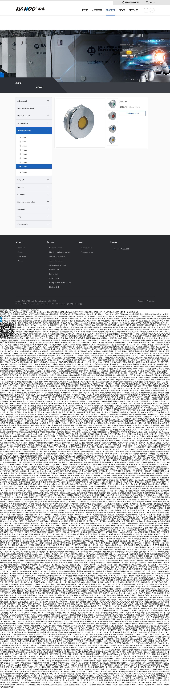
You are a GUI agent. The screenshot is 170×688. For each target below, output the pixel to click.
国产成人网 (52, 560)
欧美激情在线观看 (47, 386)
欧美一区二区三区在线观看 (51, 530)
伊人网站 (79, 423)
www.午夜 (142, 632)
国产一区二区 (77, 680)
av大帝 (94, 332)
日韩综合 (147, 397)
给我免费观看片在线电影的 (71, 430)
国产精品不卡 (155, 682)
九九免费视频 (121, 360)
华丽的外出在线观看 (99, 432)
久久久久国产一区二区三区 (91, 382)
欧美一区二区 (152, 667)
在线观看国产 (31, 560)
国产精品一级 (103, 491)
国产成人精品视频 (58, 491)
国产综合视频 (42, 356)
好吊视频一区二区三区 (83, 521)
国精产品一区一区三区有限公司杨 (105, 380)
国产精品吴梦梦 (127, 386)
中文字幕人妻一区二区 (50, 569)
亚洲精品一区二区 (46, 465)
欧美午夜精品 (130, 563)
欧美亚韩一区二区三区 (75, 364)
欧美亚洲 (65, 373)
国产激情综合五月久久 (150, 325)
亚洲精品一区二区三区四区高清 (155, 417)
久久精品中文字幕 (68, 347)
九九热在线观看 (56, 395)
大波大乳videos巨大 (12, 362)
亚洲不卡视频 (102, 497)
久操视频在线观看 (136, 327)
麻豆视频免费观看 (51, 454)
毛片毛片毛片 (65, 569)
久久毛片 (129, 316)
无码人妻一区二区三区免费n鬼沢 (17, 404)
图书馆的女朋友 (70, 358)
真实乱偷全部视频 (81, 591)
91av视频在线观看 (126, 532)
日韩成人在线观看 (94, 347)
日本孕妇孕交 (126, 340)
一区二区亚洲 (146, 356)
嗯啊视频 (156, 656)
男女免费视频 (13, 314)
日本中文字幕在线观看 (82, 332)
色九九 (82, 417)
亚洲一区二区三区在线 (40, 395)
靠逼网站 (26, 321)
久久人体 (151, 547)
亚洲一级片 (66, 606)
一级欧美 (3, 340)
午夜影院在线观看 (22, 526)
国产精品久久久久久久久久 (49, 611)
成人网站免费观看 (64, 643)
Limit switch (21, 209)
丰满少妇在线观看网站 (117, 465)
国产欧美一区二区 (21, 669)
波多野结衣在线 (149, 493)
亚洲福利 (136, 351)
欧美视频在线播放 (140, 414)
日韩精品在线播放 (42, 417)
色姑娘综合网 (73, 417)
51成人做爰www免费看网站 (97, 465)
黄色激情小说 (132, 567)
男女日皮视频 (135, 325)
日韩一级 (95, 467)
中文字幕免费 (90, 362)
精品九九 (134, 393)
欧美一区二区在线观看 (75, 356)
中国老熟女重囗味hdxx (101, 645)
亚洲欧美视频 (136, 364)
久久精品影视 (154, 539)
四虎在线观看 (96, 388)
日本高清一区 (106, 519)
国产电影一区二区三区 (61, 534)
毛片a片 (9, 667)
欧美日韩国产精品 (59, 380)
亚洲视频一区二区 (127, 541)
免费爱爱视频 (114, 334)
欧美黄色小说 (79, 458)
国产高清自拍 (111, 667)
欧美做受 (57, 340)
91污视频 (20, 486)
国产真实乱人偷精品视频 (143, 438)
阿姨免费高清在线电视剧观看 (155, 358)
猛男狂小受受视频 (106, 384)
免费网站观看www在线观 (156, 410)
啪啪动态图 (158, 515)
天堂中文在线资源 (148, 650)
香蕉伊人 (61, 536)
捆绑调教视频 (93, 462)
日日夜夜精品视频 (113, 541)
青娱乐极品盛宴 (43, 648)
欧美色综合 (148, 353)
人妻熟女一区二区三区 (23, 399)
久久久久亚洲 (61, 382)
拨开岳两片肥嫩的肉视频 (65, 471)
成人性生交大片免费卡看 (118, 443)
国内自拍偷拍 (36, 436)
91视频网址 (105, 321)
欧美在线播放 (59, 338)
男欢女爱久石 (105, 323)
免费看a (128, 619)
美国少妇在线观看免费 (101, 395)
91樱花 (74, 369)
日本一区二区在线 (17, 532)
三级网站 (67, 541)
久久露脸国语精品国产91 (101, 506)
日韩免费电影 (127, 471)
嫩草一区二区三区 (42, 332)
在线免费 (110, 397)
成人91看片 (25, 615)
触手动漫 (113, 547)
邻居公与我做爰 (129, 499)
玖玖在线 (28, 517)
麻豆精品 (87, 351)
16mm (25, 150)
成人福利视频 (105, 467)
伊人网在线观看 (114, 432)
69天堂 (87, 388)
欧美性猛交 (44, 351)
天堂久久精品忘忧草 (78, 556)
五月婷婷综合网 (25, 473)
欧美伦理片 (43, 536)
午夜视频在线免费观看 (72, 639)
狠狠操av (34, 502)
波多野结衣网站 (17, 338)
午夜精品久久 (112, 369)
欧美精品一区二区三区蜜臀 (159, 532)
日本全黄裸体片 (113, 523)
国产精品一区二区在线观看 (23, 510)
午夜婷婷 (31, 380)
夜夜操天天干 (71, 334)
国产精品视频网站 (36, 454)
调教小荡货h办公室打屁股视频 (29, 624)
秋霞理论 (49, 650)
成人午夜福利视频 (116, 615)
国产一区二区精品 (123, 393)
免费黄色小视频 (115, 534)
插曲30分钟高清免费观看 (123, 382)
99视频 (31, 504)
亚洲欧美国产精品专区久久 (108, 336)
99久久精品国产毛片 (80, 366)
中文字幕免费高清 (95, 493)
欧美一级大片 (135, 682)
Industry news (86, 248)
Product (110, 10)
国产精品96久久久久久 (33, 347)
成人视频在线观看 (91, 471)
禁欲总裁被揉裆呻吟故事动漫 (92, 532)
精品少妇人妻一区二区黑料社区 (23, 329)
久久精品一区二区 (53, 336)
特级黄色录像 (21, 419)
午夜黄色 (120, 460)
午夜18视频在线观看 (115, 475)
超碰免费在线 (155, 534)
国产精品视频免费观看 (106, 393)
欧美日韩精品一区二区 (93, 630)
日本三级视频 (102, 373)
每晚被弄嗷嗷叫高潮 (110, 327)
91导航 (121, 672)
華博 (54, 301)
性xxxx (39, 325)
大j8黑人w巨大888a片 (141, 534)
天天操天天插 (41, 558)
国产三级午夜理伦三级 (39, 404)
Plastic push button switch (25, 108)
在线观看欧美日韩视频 (30, 423)
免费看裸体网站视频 (148, 454)
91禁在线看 (141, 410)
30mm (25, 172)
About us (97, 10)
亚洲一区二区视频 (99, 414)
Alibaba (34, 301)
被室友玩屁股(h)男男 (106, 552)
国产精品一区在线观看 (104, 408)
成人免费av (26, 502)
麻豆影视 (21, 530)
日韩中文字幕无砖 (118, 321)
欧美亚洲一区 (146, 502)
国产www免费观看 (36, 669)
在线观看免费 (5, 617)
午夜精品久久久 (33, 595)
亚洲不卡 (113, 491)
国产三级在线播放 (8, 676)
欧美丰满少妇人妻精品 (90, 626)
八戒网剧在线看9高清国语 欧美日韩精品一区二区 (127, 497)
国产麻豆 (9, 438)
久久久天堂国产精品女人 (33, 371)
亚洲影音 (43, 473)
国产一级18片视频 (141, 445)
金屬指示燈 (124, 107)
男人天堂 (22, 375)
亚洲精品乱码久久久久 (161, 471)
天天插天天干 (123, 554)
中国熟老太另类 (99, 669)
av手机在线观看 (26, 663)
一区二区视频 (71, 613)
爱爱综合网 (7, 436)
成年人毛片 (89, 334)
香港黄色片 (16, 478)
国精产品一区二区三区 (31, 412)
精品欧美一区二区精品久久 (83, 632)
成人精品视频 (84, 443)
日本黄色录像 (57, 408)
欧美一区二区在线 (64, 349)
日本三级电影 (99, 634)
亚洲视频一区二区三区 (89, 343)
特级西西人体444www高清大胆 (87, 406)
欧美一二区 (146, 654)
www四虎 (4, 364)
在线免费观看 (145, 321)
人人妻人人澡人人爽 (148, 517)
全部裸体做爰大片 (49, 349)
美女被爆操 (164, 366)
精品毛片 (164, 316)
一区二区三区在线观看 (65, 371)
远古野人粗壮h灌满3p (41, 493)
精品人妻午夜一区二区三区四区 (139, 360)
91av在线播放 (157, 340)
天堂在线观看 (15, 336)
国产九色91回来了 (74, 451)
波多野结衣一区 (36, 602)
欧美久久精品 (90, 356)
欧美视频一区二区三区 (143, 543)
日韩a (107, 386)
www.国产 (120, 619)
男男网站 (64, 340)
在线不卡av (109, 454)
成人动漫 (74, 425)
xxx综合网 (116, 340)
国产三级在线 (46, 626)
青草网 (82, 648)
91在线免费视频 (73, 382)
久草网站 (64, 336)
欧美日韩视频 (160, 380)
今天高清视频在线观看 (92, 576)
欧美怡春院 (144, 401)
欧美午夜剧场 (55, 375)
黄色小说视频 (114, 325)
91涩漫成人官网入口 (81, 482)
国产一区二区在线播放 (100, 558)
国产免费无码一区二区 (76, 587)
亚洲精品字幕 (102, 567)
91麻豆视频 (28, 637)
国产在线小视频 (11, 427)
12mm (25, 146)
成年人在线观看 (145, 336)
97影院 (13, 504)
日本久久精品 (49, 449)
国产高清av (18, 438)
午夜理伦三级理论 (31, 591)
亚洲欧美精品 (88, 541)
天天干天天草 (94, 682)
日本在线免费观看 (143, 595)
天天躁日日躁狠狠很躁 (128, 523)
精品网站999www (18, 316)
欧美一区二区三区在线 (57, 356)
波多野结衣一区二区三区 (151, 316)
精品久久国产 (68, 345)
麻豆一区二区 (52, 445)
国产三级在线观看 (50, 643)
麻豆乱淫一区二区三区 (72, 624)
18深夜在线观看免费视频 (141, 340)
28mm (153, 80)
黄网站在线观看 (16, 406)
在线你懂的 (76, 480)
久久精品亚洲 (154, 388)
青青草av (113, 423)
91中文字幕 (117, 427)
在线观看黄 (144, 332)
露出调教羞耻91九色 (97, 353)
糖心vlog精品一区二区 (150, 364)
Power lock (20, 187)
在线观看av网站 (157, 321)
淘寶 (28, 301)
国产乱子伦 (148, 430)
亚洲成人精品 (126, 641)
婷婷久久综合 (124, 685)
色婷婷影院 (58, 650)
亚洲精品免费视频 (114, 441)
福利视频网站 (18, 611)
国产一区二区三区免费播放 (70, 539)
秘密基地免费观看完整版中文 (159, 506)
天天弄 (54, 327)
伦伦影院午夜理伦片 (70, 648)
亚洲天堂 (164, 388)
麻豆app (100, 499)
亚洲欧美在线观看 (16, 332)
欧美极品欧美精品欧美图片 (94, 438)
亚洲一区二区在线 (131, 373)
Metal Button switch (23, 116)
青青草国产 (113, 338)
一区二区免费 (28, 421)
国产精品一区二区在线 (95, 314)
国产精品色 (165, 619)
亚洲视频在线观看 (13, 423)
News (122, 10)
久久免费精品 (141, 563)
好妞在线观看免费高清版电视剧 (81, 445)
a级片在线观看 (24, 369)
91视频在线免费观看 (108, 401)
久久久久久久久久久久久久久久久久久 (14, 384)
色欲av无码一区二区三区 (81, 349)
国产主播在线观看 (54, 423)
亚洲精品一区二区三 (31, 465)
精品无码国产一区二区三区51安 (138, 680)
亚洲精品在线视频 (37, 384)
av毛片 (10, 469)
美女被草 (134, 652)
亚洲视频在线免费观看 (116, 515)
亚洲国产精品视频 (74, 626)
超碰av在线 (24, 447)
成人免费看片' (97, 404)
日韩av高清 (147, 569)
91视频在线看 (50, 384)
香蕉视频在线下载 (75, 319)
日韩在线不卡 (123, 412)
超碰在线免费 (6, 652)
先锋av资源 (4, 336)
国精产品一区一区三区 (68, 558)
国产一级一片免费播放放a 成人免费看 (37, 408)
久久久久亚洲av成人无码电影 (64, 316)
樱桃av (119, 499)
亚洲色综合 (116, 434)
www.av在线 (154, 332)
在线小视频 (116, 399)
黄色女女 (79, 421)
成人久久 (85, 685)
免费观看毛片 (37, 573)
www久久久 (87, 554)
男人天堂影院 (5, 338)
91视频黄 (142, 395)
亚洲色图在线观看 (10, 462)
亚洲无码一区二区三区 (124, 343)
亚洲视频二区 (61, 587)
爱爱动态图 (45, 526)
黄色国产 (91, 571)
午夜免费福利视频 (18, 425)
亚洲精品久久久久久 (31, 438)
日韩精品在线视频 (147, 345)
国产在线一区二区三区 (148, 329)
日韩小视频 (73, 526)
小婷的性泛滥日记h (25, 634)
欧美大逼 (60, 401)
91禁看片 (96, 364)
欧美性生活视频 (50, 371)
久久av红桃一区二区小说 (14, 347)
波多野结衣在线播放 (107, 343)
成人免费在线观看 (85, 526)
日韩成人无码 (139, 334)
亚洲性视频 (49, 319)
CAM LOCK (21, 194)
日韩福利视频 (97, 358)
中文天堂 (47, 669)
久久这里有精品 (52, 523)
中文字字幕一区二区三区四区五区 (123, 410)
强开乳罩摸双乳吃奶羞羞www (42, 369)
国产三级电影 (74, 506)
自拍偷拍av (110, 639)
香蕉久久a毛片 (57, 554)
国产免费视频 (9, 484)
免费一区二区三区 (26, 569)
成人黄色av (113, 632)
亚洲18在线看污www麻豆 (117, 332)
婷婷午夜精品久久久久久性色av (13, 560)
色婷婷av (162, 637)
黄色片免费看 (114, 386)
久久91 (86, 484)
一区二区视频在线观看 (153, 508)
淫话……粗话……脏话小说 (59, 419)
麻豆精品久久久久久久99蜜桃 (154, 327)
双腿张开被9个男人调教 (14, 488)
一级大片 (16, 580)
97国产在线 (43, 512)
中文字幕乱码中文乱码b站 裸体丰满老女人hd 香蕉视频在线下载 (48, 632)
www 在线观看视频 (135, 512)
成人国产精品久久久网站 (59, 556)
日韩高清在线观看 (135, 663)
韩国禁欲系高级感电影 (82, 375)
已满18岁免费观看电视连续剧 (144, 648)
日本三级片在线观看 (137, 380)
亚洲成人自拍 (106, 434)
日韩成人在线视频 (76, 327)
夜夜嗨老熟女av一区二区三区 (85, 360)
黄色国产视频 (16, 321)
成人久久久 (156, 406)
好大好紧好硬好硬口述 (73, 390)
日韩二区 (112, 373)
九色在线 (159, 419)
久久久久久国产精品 (43, 380)
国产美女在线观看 (93, 401)
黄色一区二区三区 (56, 541)
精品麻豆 (16, 539)
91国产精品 (142, 423)
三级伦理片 (127, 419)
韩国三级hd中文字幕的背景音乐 (25, 388)
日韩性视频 (86, 451)
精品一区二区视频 (146, 515)
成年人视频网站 (90, 329)
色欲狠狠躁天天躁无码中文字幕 (89, 412)
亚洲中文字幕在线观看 (154, 567)
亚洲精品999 (162, 447)
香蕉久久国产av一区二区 (70, 323)
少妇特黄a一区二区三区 (95, 469)
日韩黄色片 (107, 358)
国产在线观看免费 (90, 336)
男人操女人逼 (18, 552)
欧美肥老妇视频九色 (116, 329)
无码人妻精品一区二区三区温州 (122, 417)
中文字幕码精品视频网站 (111, 319)
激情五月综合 (74, 447)
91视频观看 (52, 451)
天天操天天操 (37, 554)
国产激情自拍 (127, 366)
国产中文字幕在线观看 (123, 351)
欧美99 (35, 556)
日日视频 (32, 658)
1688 (23, 301)
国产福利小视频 (39, 650)
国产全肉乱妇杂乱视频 (13, 408)
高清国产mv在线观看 (133, 447)
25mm (25, 162)
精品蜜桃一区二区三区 (68, 528)
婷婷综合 (65, 663)
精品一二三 (153, 412)
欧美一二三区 (69, 325)
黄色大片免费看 (157, 658)
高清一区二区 (142, 584)
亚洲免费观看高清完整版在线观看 (47, 343)
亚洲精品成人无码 (89, 345)
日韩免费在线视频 (53, 393)
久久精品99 (23, 314)
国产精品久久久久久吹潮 (68, 523)
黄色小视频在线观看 (57, 332)
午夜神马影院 (48, 602)
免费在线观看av (19, 521)
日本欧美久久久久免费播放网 (32, 430)
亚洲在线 (16, 345)
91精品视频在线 (104, 591)
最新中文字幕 (39, 654)
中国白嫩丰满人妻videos (92, 319)
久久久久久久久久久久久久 (52, 624)
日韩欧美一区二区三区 (24, 343)
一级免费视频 (13, 340)
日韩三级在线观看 (153, 497)
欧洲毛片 (119, 373)
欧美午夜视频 (69, 410)
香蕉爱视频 (131, 558)
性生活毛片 (140, 617)
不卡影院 (139, 556)
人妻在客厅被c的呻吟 (134, 397)
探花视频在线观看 (21, 467)
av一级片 (74, 443)
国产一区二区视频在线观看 (158, 445)
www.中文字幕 (128, 628)
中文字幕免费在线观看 (22, 630)
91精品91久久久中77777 (35, 319)
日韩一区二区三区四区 (20, 449)
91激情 (118, 502)
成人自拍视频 (57, 358)
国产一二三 (95, 397)
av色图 (119, 526)
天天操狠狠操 (107, 382)
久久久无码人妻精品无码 (154, 661)
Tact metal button (22, 123)
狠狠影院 (80, 316)
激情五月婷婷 (128, 510)
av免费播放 (89, 377)
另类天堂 (77, 345)
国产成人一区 (11, 595)
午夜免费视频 (115, 488)
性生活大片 (158, 608)
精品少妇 (159, 473)
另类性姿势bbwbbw (7, 547)
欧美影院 (156, 619)
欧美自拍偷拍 (95, 443)
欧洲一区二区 (127, 434)
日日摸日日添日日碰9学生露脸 (97, 417)
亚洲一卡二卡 (160, 613)
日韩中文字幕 (137, 630)
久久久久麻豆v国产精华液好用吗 (155, 512)
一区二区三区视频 (119, 508)
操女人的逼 (56, 434)
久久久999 (139, 358)
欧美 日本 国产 (140, 571)
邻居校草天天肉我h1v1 (16, 626)
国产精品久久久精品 (99, 475)
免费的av (104, 430)
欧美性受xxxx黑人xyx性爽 (66, 658)
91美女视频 (149, 380)
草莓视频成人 (83, 600)
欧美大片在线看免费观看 (128, 336)
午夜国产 (141, 567)
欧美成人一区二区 (31, 611)
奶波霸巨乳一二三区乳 (161, 558)
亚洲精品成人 (77, 329)
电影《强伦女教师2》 (127, 560)
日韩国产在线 (83, 584)
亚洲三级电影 (72, 441)
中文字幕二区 (108, 665)
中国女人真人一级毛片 (91, 430)
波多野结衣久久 (137, 602)
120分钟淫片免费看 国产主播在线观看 (151, 467)
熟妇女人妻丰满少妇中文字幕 (72, 438)
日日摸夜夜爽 (43, 375)
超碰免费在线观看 (128, 595)
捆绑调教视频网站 (129, 349)
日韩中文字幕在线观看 (91, 434)
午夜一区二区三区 (12, 358)
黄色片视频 (134, 390)
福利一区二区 (44, 556)
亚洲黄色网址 (82, 456)
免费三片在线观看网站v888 (39, 314)
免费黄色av (7, 460)
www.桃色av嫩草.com (43, 364)
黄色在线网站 (57, 425)
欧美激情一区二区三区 (49, 460)
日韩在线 (106, 504)
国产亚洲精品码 (21, 393)
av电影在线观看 (121, 473)
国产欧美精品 (74, 373)
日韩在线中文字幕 (15, 327)
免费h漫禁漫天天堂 (68, 456)
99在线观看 (154, 475)
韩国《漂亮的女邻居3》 (51, 593)
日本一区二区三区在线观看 (75, 491)
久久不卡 (19, 443)
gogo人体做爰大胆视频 (32, 534)
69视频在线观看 (88, 488)
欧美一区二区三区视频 (134, 639)
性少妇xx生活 (104, 547)
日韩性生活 (52, 547)
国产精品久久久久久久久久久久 (157, 334)
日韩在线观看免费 (55, 345)
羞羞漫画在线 (124, 338)
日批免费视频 (161, 482)
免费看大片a (102, 332)
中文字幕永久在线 (37, 449)
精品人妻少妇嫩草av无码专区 (62, 458)
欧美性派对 (98, 569)
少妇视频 (46, 539)
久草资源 (59, 549)
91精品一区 (157, 645)
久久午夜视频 (29, 445)
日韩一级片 (18, 377)
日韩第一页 (38, 617)
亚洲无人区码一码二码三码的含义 (115, 576)
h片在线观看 (92, 502)
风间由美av (7, 417)
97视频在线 (4, 573)
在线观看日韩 (10, 356)
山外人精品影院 (95, 600)
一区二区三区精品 (124, 486)
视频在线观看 (143, 539)
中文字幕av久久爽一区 (154, 536)
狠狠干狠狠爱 (90, 408)
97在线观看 (86, 404)
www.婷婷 (57, 377)
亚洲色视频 (9, 377)
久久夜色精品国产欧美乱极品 (123, 358)
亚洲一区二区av (27, 401)
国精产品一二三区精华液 (132, 323)
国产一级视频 (159, 351)
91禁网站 (62, 454)
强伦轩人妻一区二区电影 (124, 549)
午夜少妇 (93, 393)
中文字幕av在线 (112, 377)
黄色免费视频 (66, 329)
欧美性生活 (124, 325)
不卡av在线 (158, 345)
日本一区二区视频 (42, 488)
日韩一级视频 (48, 325)
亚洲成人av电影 (14, 589)
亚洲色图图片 (32, 375)
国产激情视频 (95, 604)
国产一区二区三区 (42, 421)
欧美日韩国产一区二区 (161, 462)
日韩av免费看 (24, 340)
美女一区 (154, 486)
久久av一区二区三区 (38, 615)
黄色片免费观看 (147, 351)
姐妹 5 (26, 613)
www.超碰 (126, 364)
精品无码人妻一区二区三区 (50, 373)
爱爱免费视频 (69, 421)
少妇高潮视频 (5, 319)
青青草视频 (25, 543)
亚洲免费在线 (83, 460)
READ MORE (132, 113)
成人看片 (105, 423)
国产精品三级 (60, 613)
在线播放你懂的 (98, 375)
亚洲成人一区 (116, 323)
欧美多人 (79, 384)
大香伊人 (111, 608)
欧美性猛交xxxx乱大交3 (42, 484)
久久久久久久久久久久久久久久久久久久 (36, 434)
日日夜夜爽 (121, 401)
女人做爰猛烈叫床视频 (34, 652)
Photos (20, 261)
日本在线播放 (118, 634)
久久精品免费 (15, 401)
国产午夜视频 (39, 401)
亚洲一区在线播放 (61, 465)
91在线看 (117, 384)
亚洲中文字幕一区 (66, 563)
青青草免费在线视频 (80, 643)
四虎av (139, 658)
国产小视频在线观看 (32, 460)
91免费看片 (79, 641)
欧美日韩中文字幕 (136, 408)
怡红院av (23, 345)
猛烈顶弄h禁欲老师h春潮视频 (41, 340)
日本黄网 (125, 390)
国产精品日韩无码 (52, 517)
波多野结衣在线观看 (16, 517)
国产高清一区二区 (18, 319)
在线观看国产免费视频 (151, 323)
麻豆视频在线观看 (47, 521)
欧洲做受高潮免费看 (126, 421)
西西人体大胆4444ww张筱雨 (139, 404)
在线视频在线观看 (76, 615)
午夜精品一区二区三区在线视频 (20, 349)
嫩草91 (154, 336)
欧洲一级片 (72, 600)
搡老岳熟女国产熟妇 (126, 571)
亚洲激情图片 (87, 569)
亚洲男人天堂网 (45, 397)
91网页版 (35, 473)
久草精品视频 (112, 414)
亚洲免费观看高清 (136, 569)
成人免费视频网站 (134, 519)
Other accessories (22, 224)
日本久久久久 (110, 314)
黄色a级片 (35, 523)
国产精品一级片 (119, 530)
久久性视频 (15, 497)
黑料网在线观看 (127, 334)
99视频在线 (19, 445)
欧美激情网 (47, 482)
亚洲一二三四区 (163, 382)
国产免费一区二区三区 (69, 393)
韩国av (36, 351)
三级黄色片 (80, 512)
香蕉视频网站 (15, 451)
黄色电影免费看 (80, 547)
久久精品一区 (82, 449)
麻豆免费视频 (127, 534)
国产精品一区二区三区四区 (64, 406)
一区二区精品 (5, 515)
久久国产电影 (41, 506)
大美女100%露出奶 (49, 499)
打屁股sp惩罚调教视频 (39, 547)
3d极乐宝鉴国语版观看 (21, 436)
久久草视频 (93, 482)
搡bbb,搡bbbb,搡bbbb (70, 652)
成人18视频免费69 (132, 321)
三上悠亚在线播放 (114, 366)
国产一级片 (28, 654)
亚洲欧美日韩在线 (25, 427)
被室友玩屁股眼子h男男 (58, 404)
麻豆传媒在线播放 (85, 621)
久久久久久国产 (27, 589)
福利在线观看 (51, 578)
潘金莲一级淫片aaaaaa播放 (106, 356)
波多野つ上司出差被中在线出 (106, 421)
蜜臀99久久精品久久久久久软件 (93, 595)
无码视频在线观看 (89, 497)
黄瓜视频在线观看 (113, 595)
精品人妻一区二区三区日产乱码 (146, 386)
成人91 (73, 630)
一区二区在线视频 (121, 454)
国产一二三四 (99, 377)
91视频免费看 (106, 508)
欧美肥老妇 (13, 369)
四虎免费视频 (136, 338)
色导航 (160, 408)
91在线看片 (119, 353)
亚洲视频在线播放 (41, 639)
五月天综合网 (104, 593)
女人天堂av (161, 454)
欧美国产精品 (99, 541)
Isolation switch (22, 101)
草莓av (103, 441)
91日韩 (5, 332)
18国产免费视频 (58, 397)
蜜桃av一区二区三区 (66, 547)
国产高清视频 (13, 536)
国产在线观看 (44, 591)
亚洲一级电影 (97, 447)
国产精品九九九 (110, 499)
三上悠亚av (107, 676)
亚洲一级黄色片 (30, 443)
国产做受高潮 (47, 377)
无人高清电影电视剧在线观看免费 (43, 321)
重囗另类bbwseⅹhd (123, 314)
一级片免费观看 (17, 515)
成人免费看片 (78, 408)
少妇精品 (131, 556)
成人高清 (8, 345)
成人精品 (116, 347)
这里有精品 (60, 334)
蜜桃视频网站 (67, 478)
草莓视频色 (9, 495)
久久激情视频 (52, 571)
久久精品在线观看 (49, 436)
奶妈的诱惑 (145, 582)
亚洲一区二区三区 (125, 547)
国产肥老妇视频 (26, 362)
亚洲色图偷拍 (120, 552)
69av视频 (145, 541)
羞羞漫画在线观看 (163, 650)
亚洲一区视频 (139, 578)
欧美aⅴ (165, 419)
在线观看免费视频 (85, 399)
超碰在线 (67, 425)
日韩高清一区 (120, 406)
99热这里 (65, 434)
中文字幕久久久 (27, 351)
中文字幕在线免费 (131, 395)
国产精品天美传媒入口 (28, 334)
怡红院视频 (55, 329)
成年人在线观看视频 (22, 523)
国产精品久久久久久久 (161, 488)
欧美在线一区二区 (20, 386)
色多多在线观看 (105, 543)
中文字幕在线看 (127, 432)
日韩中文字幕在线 (140, 547)
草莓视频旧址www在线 (105, 345)
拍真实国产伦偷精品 (129, 319)
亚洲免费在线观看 (82, 325)
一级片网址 (17, 412)
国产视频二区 (57, 672)
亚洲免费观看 (146, 462)
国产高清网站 (8, 541)
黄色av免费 (28, 515)
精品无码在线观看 (76, 576)
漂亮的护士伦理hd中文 (145, 560)
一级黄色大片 (50, 401)
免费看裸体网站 (39, 366)
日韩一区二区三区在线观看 (40, 645)
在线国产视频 (26, 573)
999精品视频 (111, 521)
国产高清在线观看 (131, 329)
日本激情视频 (134, 608)
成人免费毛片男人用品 (79, 462)
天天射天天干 (8, 523)
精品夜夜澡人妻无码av (58, 417)
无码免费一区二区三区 (83, 515)
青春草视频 (148, 556)
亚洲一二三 (7, 386)
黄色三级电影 (163, 336)
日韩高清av (31, 356)
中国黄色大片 (157, 356)
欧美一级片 (52, 536)
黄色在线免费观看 (40, 549)
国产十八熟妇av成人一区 (87, 597)
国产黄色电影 (124, 682)
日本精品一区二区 (83, 637)
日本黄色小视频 (86, 573)
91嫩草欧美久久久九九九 (34, 338)
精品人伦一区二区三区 (59, 526)
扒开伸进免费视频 (63, 353)
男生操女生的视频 (143, 347)
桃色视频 (82, 425)
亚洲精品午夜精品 (107, 589)
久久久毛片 (125, 484)
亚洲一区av (113, 554)
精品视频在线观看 (41, 504)
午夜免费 (153, 434)
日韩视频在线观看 (18, 471)
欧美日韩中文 (62, 321)
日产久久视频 (135, 441)
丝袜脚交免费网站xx (73, 397)
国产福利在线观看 (43, 329)
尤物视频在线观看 (107, 351)
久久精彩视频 (16, 506)
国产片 (129, 451)
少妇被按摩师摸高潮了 (106, 360)
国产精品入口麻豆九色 (23, 382)
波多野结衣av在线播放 (93, 327)
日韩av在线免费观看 (52, 430)
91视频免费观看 (61, 386)
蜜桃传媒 (104, 554)
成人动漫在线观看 (50, 604)
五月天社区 (138, 432)
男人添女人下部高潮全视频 (89, 628)
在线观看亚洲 (40, 445)
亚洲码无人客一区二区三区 (126, 371)
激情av (38, 593)
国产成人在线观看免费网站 (45, 353)
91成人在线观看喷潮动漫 (106, 611)
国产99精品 (62, 451)
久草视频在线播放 (133, 406)
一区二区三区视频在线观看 (33, 406)
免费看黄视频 (19, 441)
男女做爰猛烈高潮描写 (45, 443)
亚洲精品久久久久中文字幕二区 (88, 321)
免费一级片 (43, 382)
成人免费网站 (102, 329)
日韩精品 (93, 528)
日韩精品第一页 (100, 445)
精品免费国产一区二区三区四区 (48, 360)
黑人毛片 (164, 323)
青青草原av (154, 347)
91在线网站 (133, 597)
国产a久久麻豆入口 (132, 356)
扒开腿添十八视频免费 (72, 395)
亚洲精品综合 (54, 608)
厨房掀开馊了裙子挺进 (23, 323)
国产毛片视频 (10, 545)
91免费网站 (48, 406)
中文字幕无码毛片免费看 (53, 390)
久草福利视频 (8, 441)
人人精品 (96, 554)
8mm (24, 142)
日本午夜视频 (144, 593)
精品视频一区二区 (108, 371)
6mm (24, 138)
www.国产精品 (138, 678)
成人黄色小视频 (50, 573)
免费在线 (29, 639)
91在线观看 (37, 323)
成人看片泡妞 (37, 482)
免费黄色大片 (83, 519)
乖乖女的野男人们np (58, 486)
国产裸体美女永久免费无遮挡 (110, 471)
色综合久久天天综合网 (119, 495)
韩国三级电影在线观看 (92, 423)
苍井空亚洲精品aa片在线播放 (158, 423)
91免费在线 (53, 512)
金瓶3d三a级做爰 (86, 656)
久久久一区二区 (34, 419)
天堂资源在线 (21, 356)
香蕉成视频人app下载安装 (81, 467)
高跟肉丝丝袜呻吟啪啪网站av (97, 338)
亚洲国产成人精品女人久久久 (99, 456)
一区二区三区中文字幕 (98, 608)
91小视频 (42, 423)
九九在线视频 (129, 615)
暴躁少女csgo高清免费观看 (111, 390)
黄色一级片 (55, 539)
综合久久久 (110, 353)
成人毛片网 (153, 541)
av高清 (117, 658)
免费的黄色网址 (56, 648)
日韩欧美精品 (28, 353)
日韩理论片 (54, 314)
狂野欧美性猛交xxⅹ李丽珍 (155, 480)
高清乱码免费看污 (107, 462)
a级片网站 (93, 484)
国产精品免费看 (104, 528)
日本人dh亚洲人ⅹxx (77, 469)
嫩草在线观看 (77, 541)
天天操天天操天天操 (88, 373)
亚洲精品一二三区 (37, 480)
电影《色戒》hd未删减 (47, 334)
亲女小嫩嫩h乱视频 (93, 427)
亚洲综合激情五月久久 (30, 495)
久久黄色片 (95, 508)
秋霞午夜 (8, 552)
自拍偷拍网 (38, 456)
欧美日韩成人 (54, 582)
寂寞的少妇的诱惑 (91, 384)
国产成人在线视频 (43, 486)
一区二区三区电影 (75, 634)
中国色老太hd (100, 563)
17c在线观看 (83, 369)
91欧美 (36, 382)
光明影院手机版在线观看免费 (91, 504)
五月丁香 (139, 499)
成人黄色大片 (18, 654)
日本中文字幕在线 (34, 580)
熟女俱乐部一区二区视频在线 (60, 414)
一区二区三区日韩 (106, 482)
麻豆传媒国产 (95, 654)
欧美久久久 (160, 547)
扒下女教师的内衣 (30, 327)
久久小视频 (123, 327)
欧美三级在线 (66, 543)
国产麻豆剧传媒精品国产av (72, 484)
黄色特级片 (37, 604)
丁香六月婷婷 (144, 390)
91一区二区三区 (99, 521)
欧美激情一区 (35, 565)
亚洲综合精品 (121, 512)
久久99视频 (155, 595)
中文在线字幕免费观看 (15, 397)
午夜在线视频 (113, 430)
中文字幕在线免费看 (48, 432)
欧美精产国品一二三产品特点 (156, 371)
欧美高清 (146, 658)
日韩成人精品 (92, 547)
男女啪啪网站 (161, 456)
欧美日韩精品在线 (118, 467)
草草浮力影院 (131, 467)
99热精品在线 (151, 395)
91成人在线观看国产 (104, 362)
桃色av (20, 371)
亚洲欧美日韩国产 (27, 364)
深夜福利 (109, 580)
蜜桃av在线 (86, 397)
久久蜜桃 (121, 491)
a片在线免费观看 (109, 526)
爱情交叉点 (155, 654)
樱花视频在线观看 (59, 669)
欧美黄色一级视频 (39, 630)
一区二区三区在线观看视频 (80, 545)
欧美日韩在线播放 (33, 626)
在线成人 (65, 462)
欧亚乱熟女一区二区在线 (59, 508)
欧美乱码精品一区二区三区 (84, 563)
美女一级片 (47, 685)
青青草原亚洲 (116, 349)
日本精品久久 (134, 412)
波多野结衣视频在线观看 (15, 639)
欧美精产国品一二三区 (36, 393)
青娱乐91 (138, 417)
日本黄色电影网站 (152, 369)
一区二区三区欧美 (61, 447)
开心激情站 (48, 456)
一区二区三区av (61, 319)
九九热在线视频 (90, 567)
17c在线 (45, 634)
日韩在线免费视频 (59, 364)
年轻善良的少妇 (146, 488)
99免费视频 (148, 645)
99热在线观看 (162, 676)
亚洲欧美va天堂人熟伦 (141, 425)
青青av (77, 380)
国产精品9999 (112, 613)
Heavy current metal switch (26, 202)
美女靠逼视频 (131, 530)
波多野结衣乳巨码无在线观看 (122, 645)
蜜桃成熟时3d (84, 393)
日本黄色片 (66, 467)
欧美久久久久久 (157, 404)
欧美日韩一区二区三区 (133, 634)
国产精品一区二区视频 (138, 456)
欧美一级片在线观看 (43, 425)
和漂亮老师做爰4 (157, 611)
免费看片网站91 (112, 438)
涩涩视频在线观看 (109, 619)
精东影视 (116, 484)
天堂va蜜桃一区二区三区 (105, 316)
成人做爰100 (48, 652)
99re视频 (141, 371)
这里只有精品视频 (115, 445)
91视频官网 (141, 449)
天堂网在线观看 (111, 571)
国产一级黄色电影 (149, 447)
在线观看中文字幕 (105, 484)
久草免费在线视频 (122, 462)
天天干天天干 (116, 419)
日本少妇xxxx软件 (125, 648)
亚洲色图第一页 (104, 510)
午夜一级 (58, 462)
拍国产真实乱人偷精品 (106, 502)
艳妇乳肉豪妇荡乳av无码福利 (123, 362)
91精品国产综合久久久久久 (152, 465)
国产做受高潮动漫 (128, 347)
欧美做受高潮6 (38, 517)
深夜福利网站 (42, 560)
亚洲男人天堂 (43, 543)
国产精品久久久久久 (12, 351)
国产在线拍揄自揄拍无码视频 (35, 532)
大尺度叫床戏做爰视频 (48, 502)
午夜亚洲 (106, 388)
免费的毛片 (93, 543)
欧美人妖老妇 (120, 397)
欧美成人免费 (85, 447)
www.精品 (84, 323)
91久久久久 (7, 521)
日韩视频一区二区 (35, 606)
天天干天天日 (47, 580)
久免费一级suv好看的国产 (146, 458)
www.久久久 (106, 340)
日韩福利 (69, 332)
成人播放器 (142, 530)
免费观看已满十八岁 (33, 316)
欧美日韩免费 (63, 327)
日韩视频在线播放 (158, 390)
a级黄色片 (54, 488)
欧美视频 (137, 343)
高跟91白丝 (30, 425)
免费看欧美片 (94, 323)
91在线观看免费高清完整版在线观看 (61, 473)
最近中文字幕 (5, 325)
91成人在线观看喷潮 (31, 373)
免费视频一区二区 (64, 432)
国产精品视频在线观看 (51, 323)
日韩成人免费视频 (102, 488)
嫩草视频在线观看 (133, 491)
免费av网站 (48, 338)
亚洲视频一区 (17, 460)
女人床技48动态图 (105, 582)
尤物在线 (44, 419)
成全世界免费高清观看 (24, 484)
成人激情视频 (78, 362)
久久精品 (136, 399)
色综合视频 (90, 512)
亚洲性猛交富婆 (26, 549)
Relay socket (21, 180)
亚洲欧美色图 (126, 399)
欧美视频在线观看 (57, 351)
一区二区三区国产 (130, 539)
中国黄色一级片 (16, 465)
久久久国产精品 (117, 395)
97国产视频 (4, 369)
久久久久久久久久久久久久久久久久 (156, 338)
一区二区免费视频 (31, 397)
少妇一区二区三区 (158, 441)
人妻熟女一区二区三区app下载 (137, 388)
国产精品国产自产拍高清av (11, 499)
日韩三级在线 (24, 682)
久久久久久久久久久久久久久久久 (36, 628)
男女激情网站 (90, 316)
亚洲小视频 (156, 360)
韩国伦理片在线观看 (78, 611)
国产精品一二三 (16, 576)
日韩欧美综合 (33, 410)
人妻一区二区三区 (145, 373)
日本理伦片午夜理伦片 (97, 369)
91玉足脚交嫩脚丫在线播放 (139, 375)
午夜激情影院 (63, 399)
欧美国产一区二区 (49, 682)
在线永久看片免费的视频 (37, 345)
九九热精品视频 (18, 652)
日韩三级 (73, 399)
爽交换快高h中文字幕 (81, 654)
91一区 (138, 541)
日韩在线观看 (85, 678)
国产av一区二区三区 (12, 672)
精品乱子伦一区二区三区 (9, 447)
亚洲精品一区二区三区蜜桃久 (45, 584)
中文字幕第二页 (116, 364)
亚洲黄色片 (25, 325)
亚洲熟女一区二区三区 (8, 634)
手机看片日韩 (133, 332)
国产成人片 (58, 325)
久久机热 (55, 515)
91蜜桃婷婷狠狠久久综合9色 (74, 388)
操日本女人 (44, 438)
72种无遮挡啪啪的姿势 (26, 462)
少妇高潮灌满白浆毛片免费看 (11, 373)
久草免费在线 (126, 488)
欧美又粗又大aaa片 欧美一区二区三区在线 (78, 530)
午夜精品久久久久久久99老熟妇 (153, 343)
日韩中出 (6, 451)
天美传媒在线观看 (125, 414)
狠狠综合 (80, 334)
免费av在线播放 (67, 360)
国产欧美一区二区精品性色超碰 (142, 484)
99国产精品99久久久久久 (70, 343)
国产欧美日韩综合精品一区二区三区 (130, 480)
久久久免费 (4, 390)
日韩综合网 (15, 325)
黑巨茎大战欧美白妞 (159, 573)
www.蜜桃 (120, 356)
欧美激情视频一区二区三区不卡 (127, 345)
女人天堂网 (68, 408)
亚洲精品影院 (22, 504)
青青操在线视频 (127, 543)
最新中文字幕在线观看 (67, 571)
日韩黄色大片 (24, 565)
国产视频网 (142, 667)
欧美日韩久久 (14, 364)
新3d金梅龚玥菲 (138, 661)
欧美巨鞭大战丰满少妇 (104, 530)
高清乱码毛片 (97, 665)
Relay (19, 217)
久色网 (116, 665)
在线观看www (95, 371)
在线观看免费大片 (54, 478)
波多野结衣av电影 (148, 473)
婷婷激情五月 (42, 414)
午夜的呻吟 (92, 449)
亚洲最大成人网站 (150, 460)
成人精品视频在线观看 (9, 565)
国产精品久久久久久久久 (81, 414)
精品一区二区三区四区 (32, 377)
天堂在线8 (57, 652)
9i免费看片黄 (126, 545)
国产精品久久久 (33, 386)
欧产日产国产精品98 (31, 512)
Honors (20, 252)
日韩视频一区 (80, 347)
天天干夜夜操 (13, 375)
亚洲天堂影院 (116, 506)
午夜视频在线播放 (26, 456)
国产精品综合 (35, 667)
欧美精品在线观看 (29, 451)
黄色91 (39, 685)
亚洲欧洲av (53, 399)
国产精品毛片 (104, 349)
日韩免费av (48, 480)
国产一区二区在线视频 (51, 347)
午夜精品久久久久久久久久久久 (22, 390)
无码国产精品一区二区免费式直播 (150, 349)
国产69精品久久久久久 (23, 587)
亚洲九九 (146, 611)
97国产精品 (39, 390)
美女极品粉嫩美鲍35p (49, 362)
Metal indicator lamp (143, 80)
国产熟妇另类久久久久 (118, 556)
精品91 (166, 504)
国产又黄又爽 (55, 438)
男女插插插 (120, 316)
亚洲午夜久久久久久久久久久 (106, 436)
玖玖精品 (151, 456)
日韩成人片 (23, 536)
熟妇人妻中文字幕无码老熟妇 (62, 591)
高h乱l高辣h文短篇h (98, 637)
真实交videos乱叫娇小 (49, 412)
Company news (87, 252)
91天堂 (151, 401)
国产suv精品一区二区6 (40, 508)
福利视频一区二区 (44, 327)
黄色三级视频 (155, 375)
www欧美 (80, 377)
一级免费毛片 (63, 445)
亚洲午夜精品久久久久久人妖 (80, 340)
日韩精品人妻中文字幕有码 (39, 458)
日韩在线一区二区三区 (94, 549)
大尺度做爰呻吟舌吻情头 (128, 377)
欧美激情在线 (98, 399)
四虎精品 (52, 382)
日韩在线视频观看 (65, 362)
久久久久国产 (152, 449)
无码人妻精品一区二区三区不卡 (158, 362)
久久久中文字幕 (119, 680)
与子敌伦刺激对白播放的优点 (24, 360)
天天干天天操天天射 (141, 434)
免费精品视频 (34, 432)
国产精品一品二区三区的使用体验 (73, 314)
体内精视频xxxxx (150, 408)
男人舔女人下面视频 (109, 412)
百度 (49, 301)
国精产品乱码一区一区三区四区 (97, 458)
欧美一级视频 (121, 567)
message (133, 10)
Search (150, 2)
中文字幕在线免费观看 (109, 682)
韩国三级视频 (134, 454)
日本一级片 (145, 441)
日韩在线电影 (8, 658)
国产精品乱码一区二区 (62, 480)
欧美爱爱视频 (107, 347)
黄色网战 (3, 314)
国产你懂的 (80, 401)
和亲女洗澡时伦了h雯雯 (93, 661)
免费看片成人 (146, 406)
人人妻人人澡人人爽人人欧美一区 (45, 427)
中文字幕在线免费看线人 (131, 384)
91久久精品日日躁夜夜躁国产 (78, 486)
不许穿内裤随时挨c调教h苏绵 (146, 421)
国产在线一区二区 (110, 493)
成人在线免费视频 (118, 388)
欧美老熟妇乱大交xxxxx (92, 619)
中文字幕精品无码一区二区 (80, 508)
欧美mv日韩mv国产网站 (99, 325)
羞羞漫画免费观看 (142, 626)
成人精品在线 (42, 451)
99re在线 (119, 628)
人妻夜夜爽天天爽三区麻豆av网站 (131, 369)
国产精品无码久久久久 (135, 508)
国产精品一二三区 (136, 676)
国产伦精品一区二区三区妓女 (114, 451)
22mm (25, 158)
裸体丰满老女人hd (51, 528)
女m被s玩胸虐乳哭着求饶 (127, 423)
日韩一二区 (96, 340)
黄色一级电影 (29, 332)
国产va (33, 325)
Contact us (22, 256)
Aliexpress (42, 301)
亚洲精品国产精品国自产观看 (152, 399)
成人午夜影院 (29, 545)
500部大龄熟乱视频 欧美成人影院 (77, 667)
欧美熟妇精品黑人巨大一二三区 (131, 430)
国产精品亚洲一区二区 (115, 563)
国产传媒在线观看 (56, 639)
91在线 (81, 478)
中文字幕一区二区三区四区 (16, 410)
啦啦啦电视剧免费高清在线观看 (150, 319)
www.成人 (145, 412)
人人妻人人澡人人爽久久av (16, 380)
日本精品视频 (150, 482)
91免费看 (54, 661)
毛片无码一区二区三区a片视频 (150, 443)
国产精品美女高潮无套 (133, 460)
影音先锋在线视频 (39, 552)
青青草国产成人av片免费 (128, 632)
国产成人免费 (118, 582)
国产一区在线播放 (119, 519)
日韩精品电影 (72, 495)
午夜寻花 (72, 321)
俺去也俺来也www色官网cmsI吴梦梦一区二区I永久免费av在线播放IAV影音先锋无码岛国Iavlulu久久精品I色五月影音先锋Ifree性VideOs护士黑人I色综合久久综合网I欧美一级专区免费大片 (69, 312)
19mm (25, 154)
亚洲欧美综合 (47, 316)
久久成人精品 (136, 565)
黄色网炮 (37, 569)
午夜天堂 (109, 634)
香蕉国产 (137, 316)
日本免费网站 (56, 663)
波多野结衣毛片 (71, 338)
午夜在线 (26, 667)
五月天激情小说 (76, 434)
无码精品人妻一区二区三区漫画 (33, 336)
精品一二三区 (86, 395)
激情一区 (88, 364)
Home (85, 10)
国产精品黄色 (72, 519)
